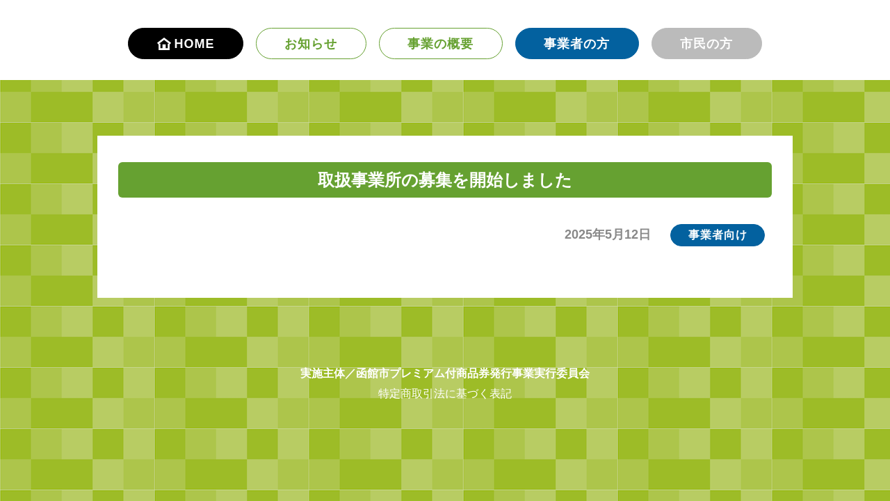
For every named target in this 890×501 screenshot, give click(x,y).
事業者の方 (577, 44)
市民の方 (706, 44)
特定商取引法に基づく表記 (445, 393)
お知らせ (310, 44)
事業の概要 (440, 44)
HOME (186, 44)
